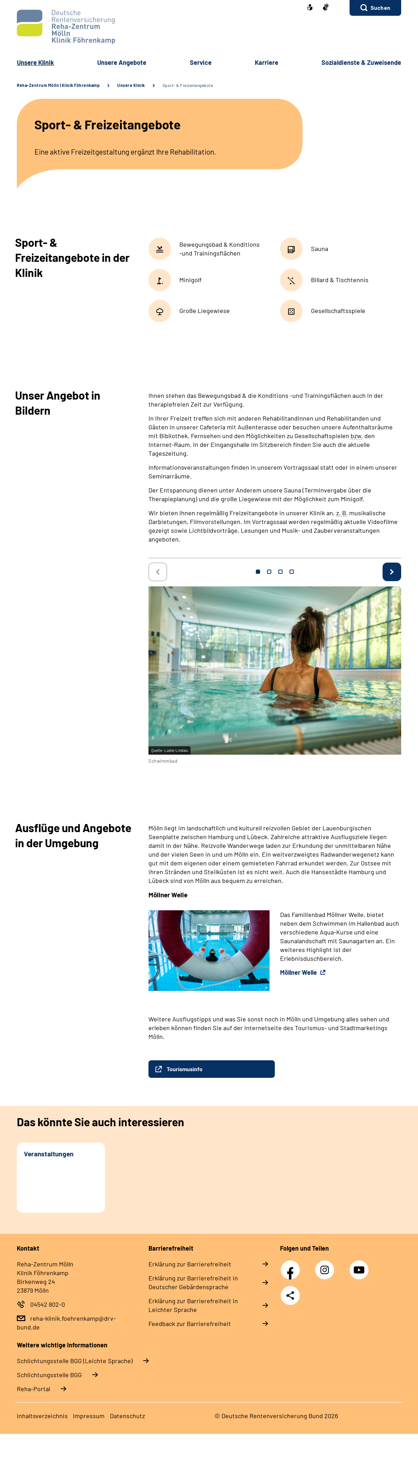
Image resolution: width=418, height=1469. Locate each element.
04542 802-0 (47, 1304)
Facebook (292, 1266)
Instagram (326, 1266)
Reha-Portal (33, 1389)
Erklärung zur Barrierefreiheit (189, 1264)
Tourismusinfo (185, 1069)
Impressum (89, 1416)
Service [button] (201, 62)
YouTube (360, 1266)
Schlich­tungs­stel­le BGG (49, 1375)
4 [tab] (292, 572)
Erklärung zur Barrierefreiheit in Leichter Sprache (193, 1305)
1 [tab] (258, 572)
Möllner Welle (299, 972)
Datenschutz (127, 1416)
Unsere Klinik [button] (35, 62)
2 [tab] (269, 572)
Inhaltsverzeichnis (42, 1416)
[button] (375, 8)
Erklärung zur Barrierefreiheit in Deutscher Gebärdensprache (193, 1282)
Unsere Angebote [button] (121, 62)
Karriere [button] (266, 62)
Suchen (380, 7)
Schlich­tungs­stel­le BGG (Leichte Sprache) (75, 1361)
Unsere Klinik (131, 85)
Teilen (290, 1295)
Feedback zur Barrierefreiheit (189, 1323)
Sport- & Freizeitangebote (187, 85)
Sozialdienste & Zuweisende (361, 62)
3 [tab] (280, 572)
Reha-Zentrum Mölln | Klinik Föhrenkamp (58, 85)
